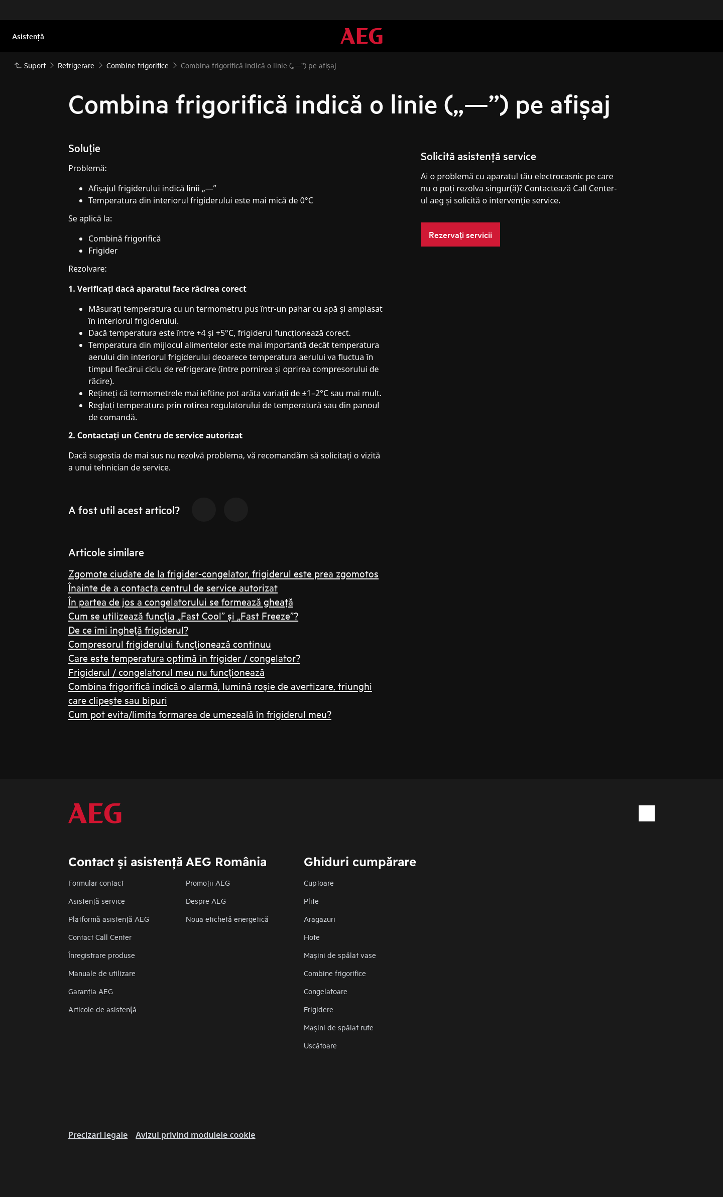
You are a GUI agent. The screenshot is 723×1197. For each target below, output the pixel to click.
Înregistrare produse (101, 955)
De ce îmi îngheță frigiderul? (128, 629)
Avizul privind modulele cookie (195, 1134)
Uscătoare (320, 1045)
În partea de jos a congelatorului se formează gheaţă (180, 601)
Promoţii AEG (208, 882)
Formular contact (96, 882)
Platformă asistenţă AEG (108, 918)
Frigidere (318, 1009)
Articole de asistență (102, 1009)
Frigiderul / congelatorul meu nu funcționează (166, 671)
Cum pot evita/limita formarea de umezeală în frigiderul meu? (199, 713)
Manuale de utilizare (102, 973)
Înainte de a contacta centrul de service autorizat (173, 587)
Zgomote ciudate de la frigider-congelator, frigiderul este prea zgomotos (223, 573)
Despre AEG (206, 900)
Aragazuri (319, 918)
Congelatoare (325, 991)
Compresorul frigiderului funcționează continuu (169, 643)
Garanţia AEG (90, 991)
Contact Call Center (100, 936)
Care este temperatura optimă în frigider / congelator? (184, 657)
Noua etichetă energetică (227, 918)
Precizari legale (98, 1134)
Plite (311, 900)
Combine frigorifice (335, 973)
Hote (312, 936)
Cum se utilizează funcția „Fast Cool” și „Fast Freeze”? (183, 615)
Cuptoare (319, 882)
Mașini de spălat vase (340, 955)
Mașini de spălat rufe (339, 1027)
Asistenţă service (96, 900)
